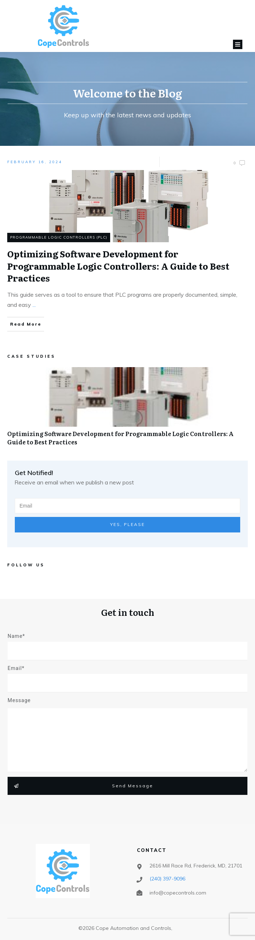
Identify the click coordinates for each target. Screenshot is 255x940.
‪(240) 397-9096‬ (167, 878)
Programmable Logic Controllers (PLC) (58, 237)
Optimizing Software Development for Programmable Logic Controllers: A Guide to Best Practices (127, 410)
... (34, 304)
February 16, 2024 (34, 162)
